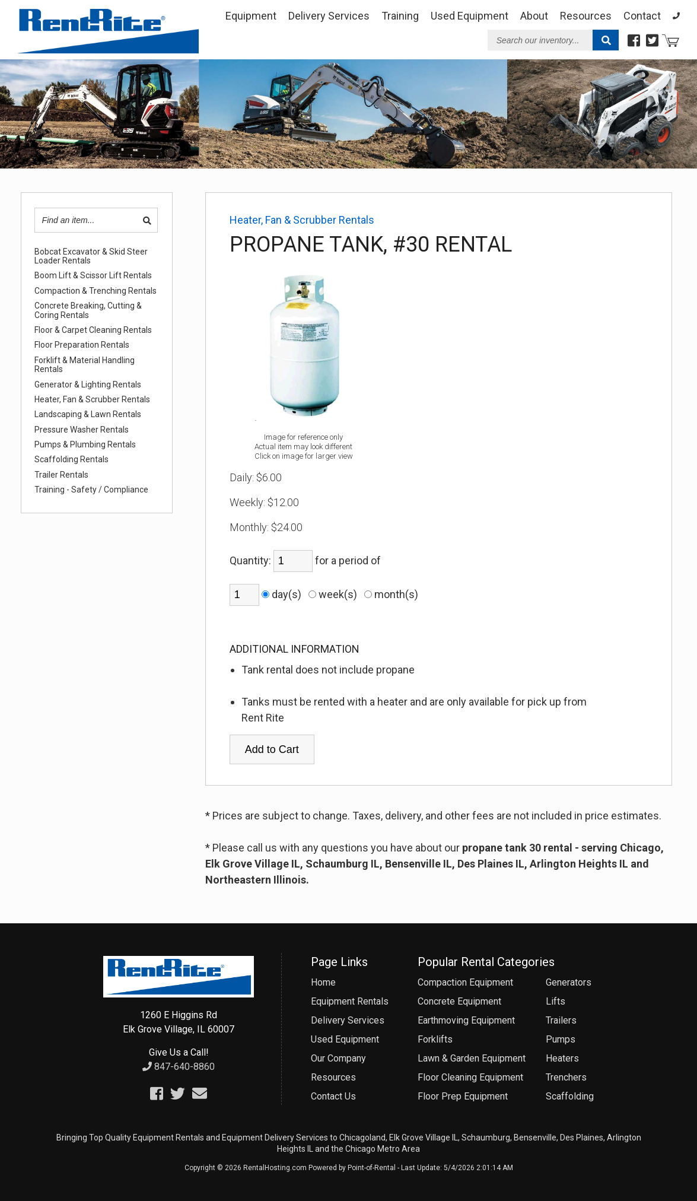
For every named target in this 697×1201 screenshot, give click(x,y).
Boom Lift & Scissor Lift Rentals (93, 275)
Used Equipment (345, 1039)
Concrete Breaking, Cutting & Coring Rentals (88, 310)
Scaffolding (570, 1096)
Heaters (562, 1058)
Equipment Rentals (350, 1001)
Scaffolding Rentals (71, 459)
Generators (568, 982)
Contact (642, 15)
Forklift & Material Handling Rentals (84, 365)
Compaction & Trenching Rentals (95, 291)
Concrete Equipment (459, 1001)
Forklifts (435, 1039)
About (534, 15)
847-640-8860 (178, 1066)
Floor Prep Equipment (463, 1096)
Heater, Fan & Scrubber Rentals (92, 399)
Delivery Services (329, 15)
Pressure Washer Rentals (81, 429)
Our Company (338, 1058)
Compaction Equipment (465, 982)
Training (400, 15)
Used (469, 15)
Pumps (560, 1039)
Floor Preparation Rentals (81, 345)
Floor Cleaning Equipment (470, 1077)
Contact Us (333, 1096)
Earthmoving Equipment (466, 1020)
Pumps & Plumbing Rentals (85, 444)
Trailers (561, 1020)
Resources (586, 15)
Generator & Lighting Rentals (87, 384)
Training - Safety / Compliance (91, 489)
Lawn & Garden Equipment (472, 1058)
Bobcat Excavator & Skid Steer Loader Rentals (91, 256)
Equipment (250, 15)
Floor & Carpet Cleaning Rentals (93, 330)
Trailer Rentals (61, 475)
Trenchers (566, 1077)
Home (323, 982)
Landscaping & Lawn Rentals (87, 414)
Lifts (555, 1001)
